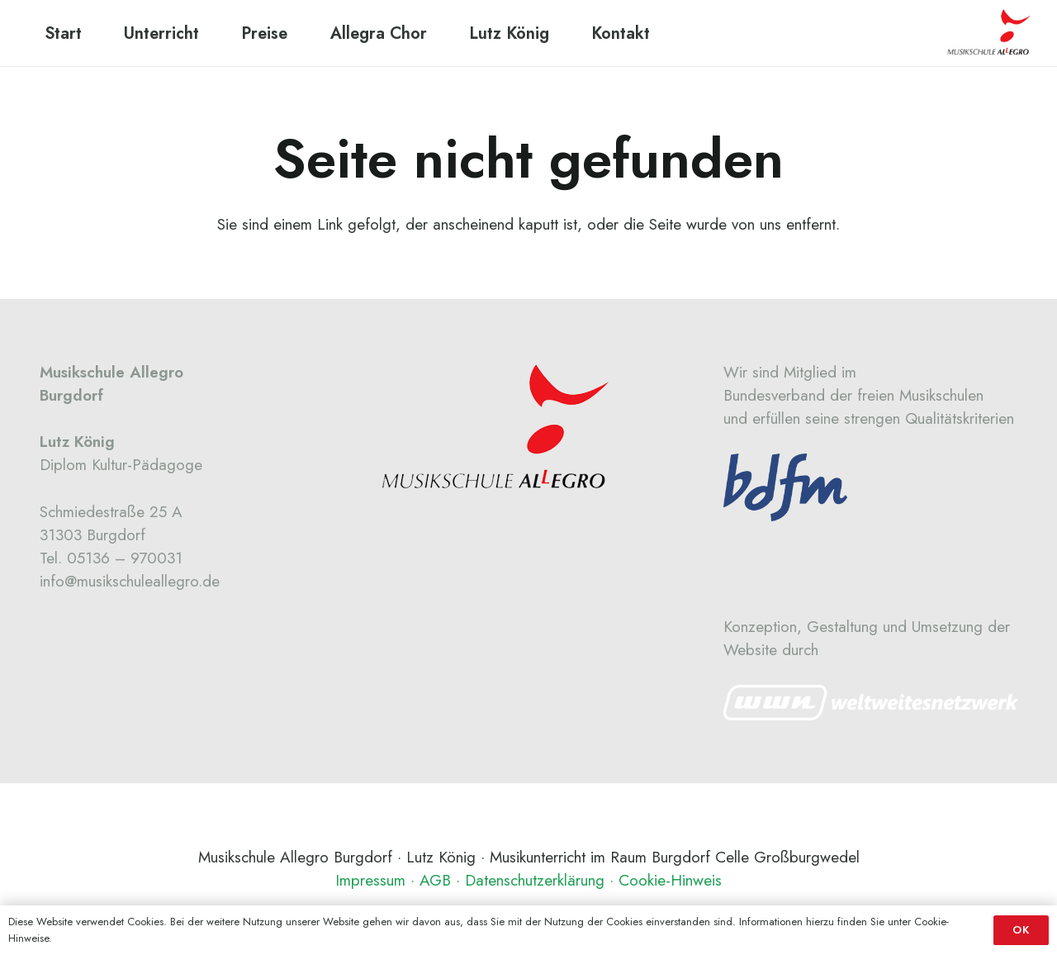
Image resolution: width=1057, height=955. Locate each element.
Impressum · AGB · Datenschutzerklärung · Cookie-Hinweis (528, 880)
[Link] (870, 702)
